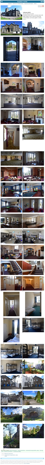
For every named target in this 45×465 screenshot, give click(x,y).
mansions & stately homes (18, 3)
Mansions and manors (9, 453)
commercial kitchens (21, 450)
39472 (35, 3)
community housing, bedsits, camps (32, 450)
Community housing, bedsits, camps (11, 455)
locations (10, 3)
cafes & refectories (13, 450)
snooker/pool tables (17, 451)
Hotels (6, 456)
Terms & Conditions (27, 463)
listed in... (24, 19)
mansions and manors (28, 3)
